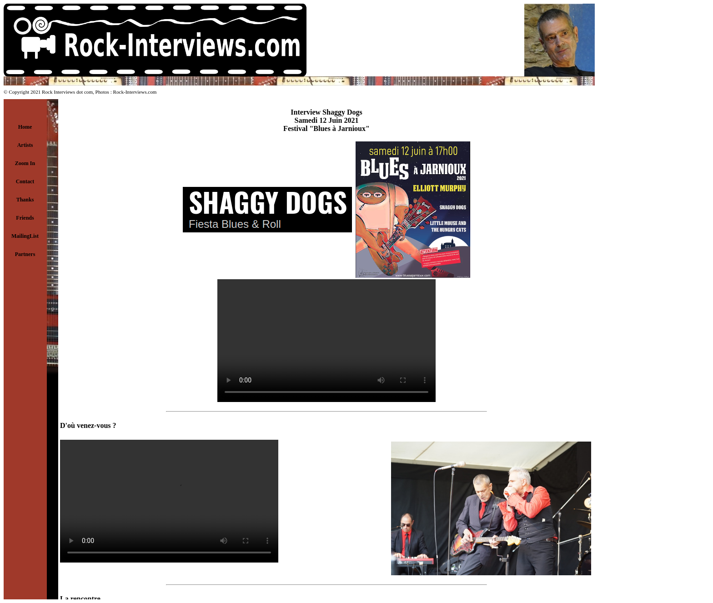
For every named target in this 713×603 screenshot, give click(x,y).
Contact (25, 181)
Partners (25, 254)
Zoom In (25, 163)
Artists (25, 145)
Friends (25, 218)
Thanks (25, 199)
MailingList (25, 236)
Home (25, 127)
